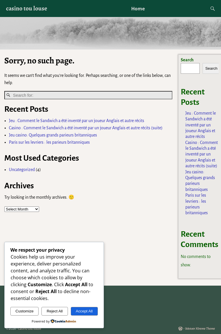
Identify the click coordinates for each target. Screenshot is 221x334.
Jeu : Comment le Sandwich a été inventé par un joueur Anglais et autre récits (76, 120)
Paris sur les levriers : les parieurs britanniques (49, 142)
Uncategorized (22, 169)
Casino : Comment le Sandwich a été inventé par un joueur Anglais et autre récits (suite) (86, 128)
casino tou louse (26, 8)
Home (138, 8)
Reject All (55, 311)
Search (187, 60)
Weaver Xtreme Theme (200, 329)
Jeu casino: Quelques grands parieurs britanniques (53, 135)
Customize (25, 311)
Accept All (84, 311)
